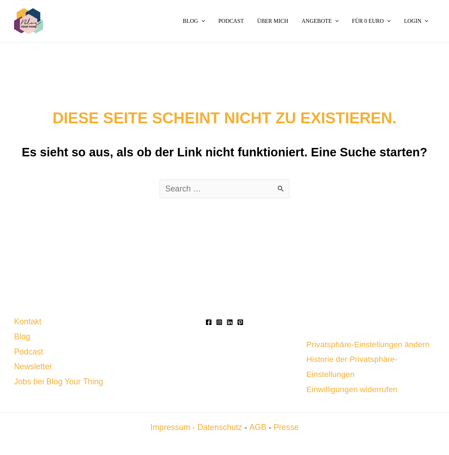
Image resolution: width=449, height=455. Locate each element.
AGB (257, 427)
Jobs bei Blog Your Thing (58, 381)
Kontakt (27, 321)
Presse (286, 427)
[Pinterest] (240, 322)
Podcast (28, 351)
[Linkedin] (230, 322)
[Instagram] (219, 322)
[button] (213, 21)
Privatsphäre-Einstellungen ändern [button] (368, 344)
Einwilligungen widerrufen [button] (352, 389)
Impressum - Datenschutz (196, 427)
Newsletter (33, 366)
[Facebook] (209, 322)
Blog (22, 336)
